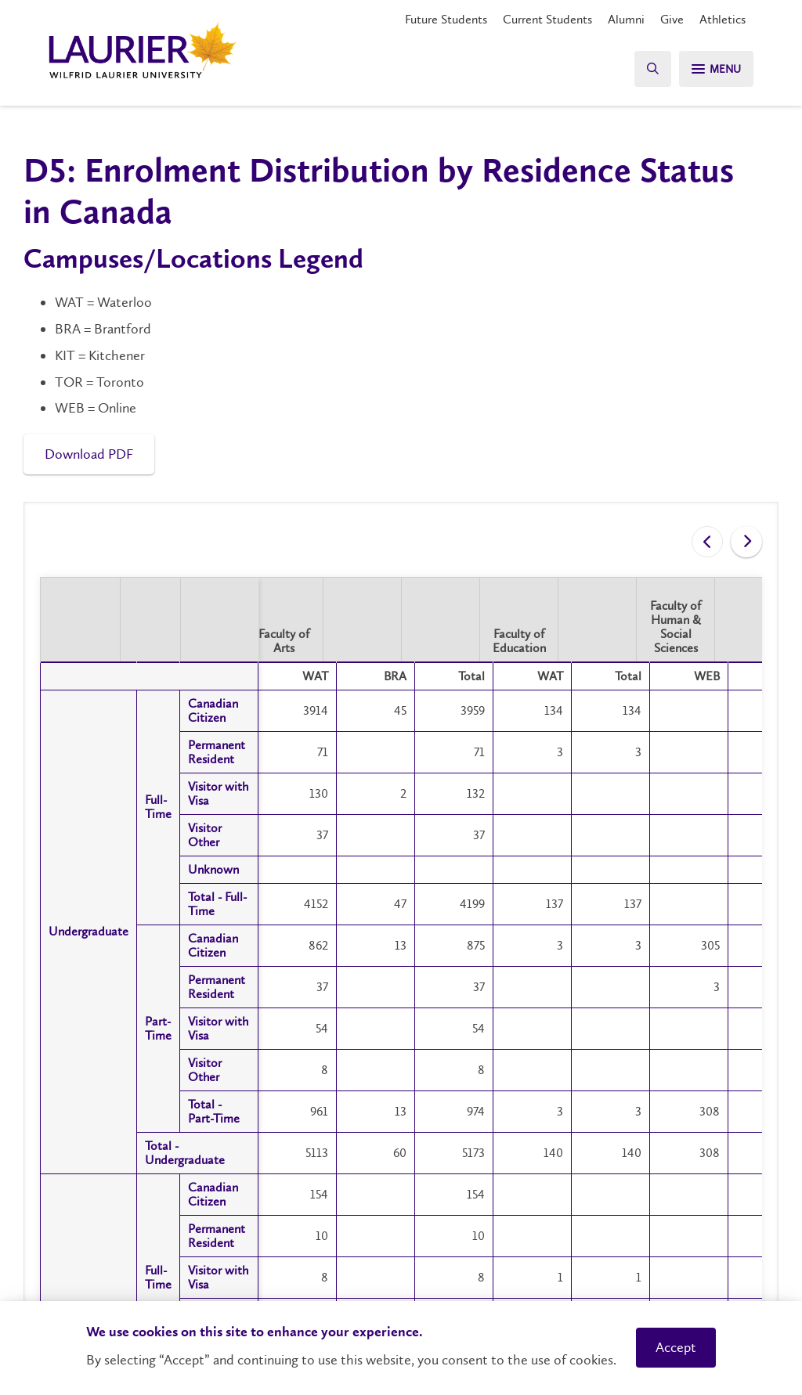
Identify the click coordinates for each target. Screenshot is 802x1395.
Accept (676, 1347)
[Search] (645, 68)
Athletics (722, 19)
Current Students (547, 19)
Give (672, 19)
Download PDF (89, 454)
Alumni (626, 19)
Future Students (446, 19)
